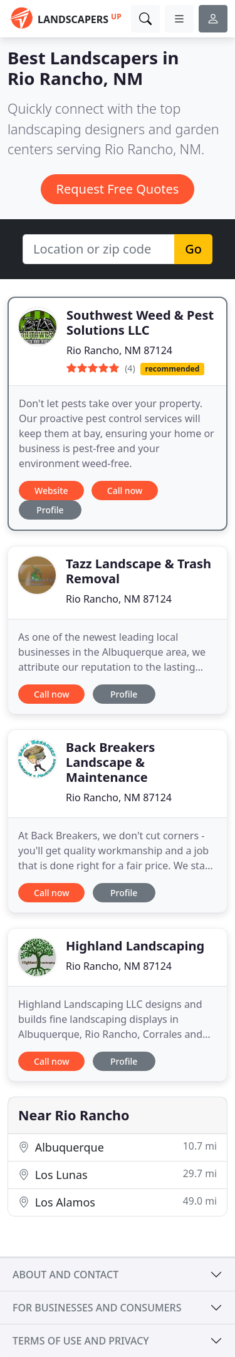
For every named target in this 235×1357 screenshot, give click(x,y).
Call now (124, 490)
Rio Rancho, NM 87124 (119, 350)
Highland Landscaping (135, 945)
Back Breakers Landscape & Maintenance (110, 762)
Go (193, 248)
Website (51, 490)
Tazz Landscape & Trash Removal (138, 571)
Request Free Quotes (117, 188)
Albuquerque (117, 1147)
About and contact (65, 1274)
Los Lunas (117, 1174)
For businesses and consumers (97, 1308)
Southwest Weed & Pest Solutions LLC (140, 322)
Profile (49, 510)
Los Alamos (117, 1202)
